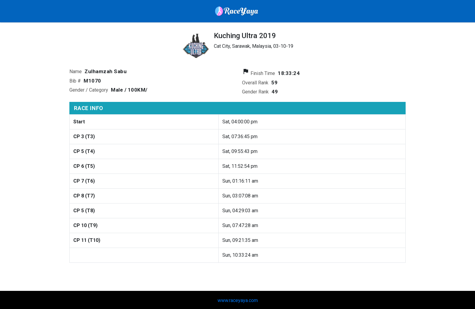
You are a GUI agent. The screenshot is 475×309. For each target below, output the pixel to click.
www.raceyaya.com (238, 300)
